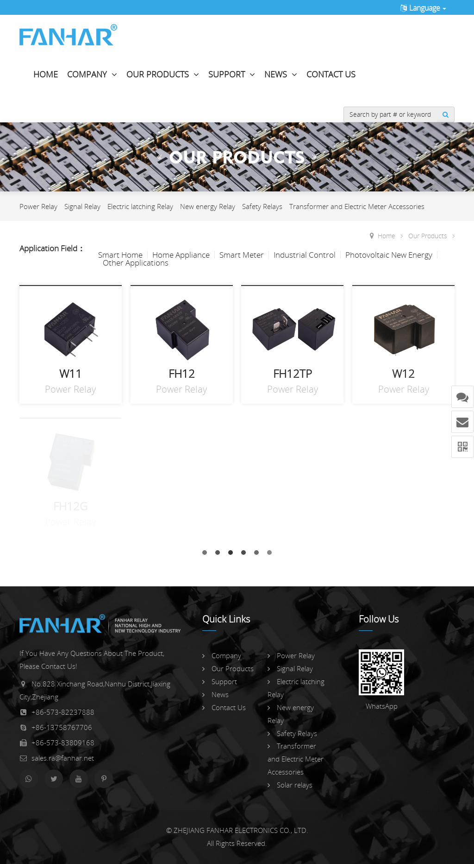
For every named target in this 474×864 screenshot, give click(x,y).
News (280, 74)
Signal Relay (82, 206)
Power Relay (38, 206)
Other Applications (135, 262)
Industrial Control (305, 254)
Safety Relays (262, 206)
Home (45, 74)
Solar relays (290, 784)
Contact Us (331, 74)
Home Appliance (181, 254)
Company (92, 74)
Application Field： (52, 248)
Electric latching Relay (140, 206)
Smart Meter (241, 254)
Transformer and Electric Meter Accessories (356, 206)
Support (231, 74)
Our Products (162, 74)
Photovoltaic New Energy (388, 254)
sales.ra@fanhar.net (62, 757)
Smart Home (120, 254)
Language (422, 8)
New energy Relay (207, 206)
